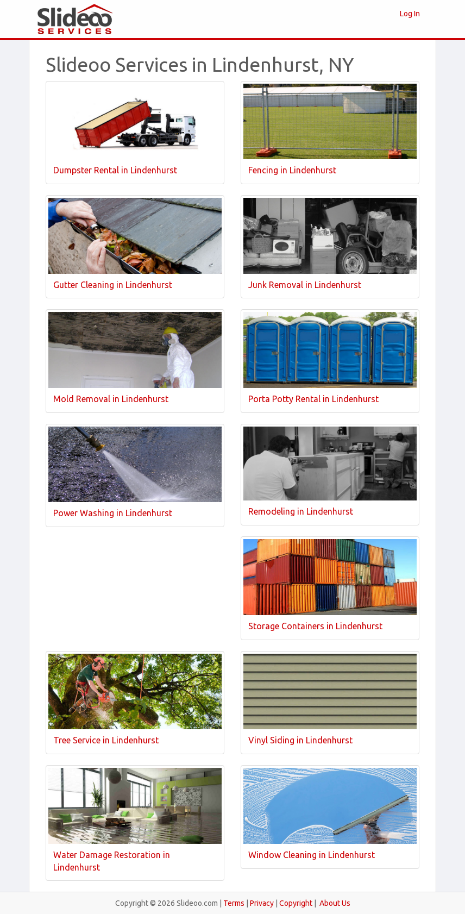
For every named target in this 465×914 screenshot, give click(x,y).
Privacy (262, 903)
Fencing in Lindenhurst (292, 170)
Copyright (295, 903)
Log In (410, 13)
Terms (233, 903)
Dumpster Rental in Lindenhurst (115, 170)
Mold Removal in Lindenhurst (110, 399)
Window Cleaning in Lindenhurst (311, 855)
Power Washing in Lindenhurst (112, 513)
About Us (334, 903)
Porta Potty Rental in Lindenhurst (313, 399)
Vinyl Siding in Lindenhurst (300, 740)
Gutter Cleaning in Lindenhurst (112, 285)
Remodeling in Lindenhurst (300, 511)
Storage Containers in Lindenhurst (315, 626)
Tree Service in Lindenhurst (106, 740)
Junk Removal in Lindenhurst (304, 285)
